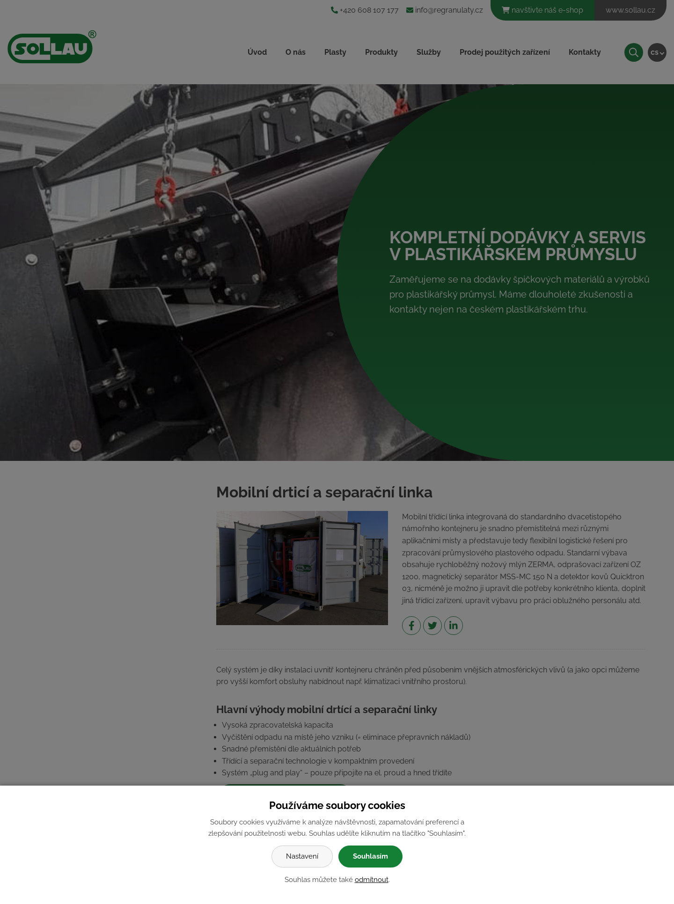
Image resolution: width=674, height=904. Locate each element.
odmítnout (371, 879)
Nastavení (302, 856)
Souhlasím (370, 856)
